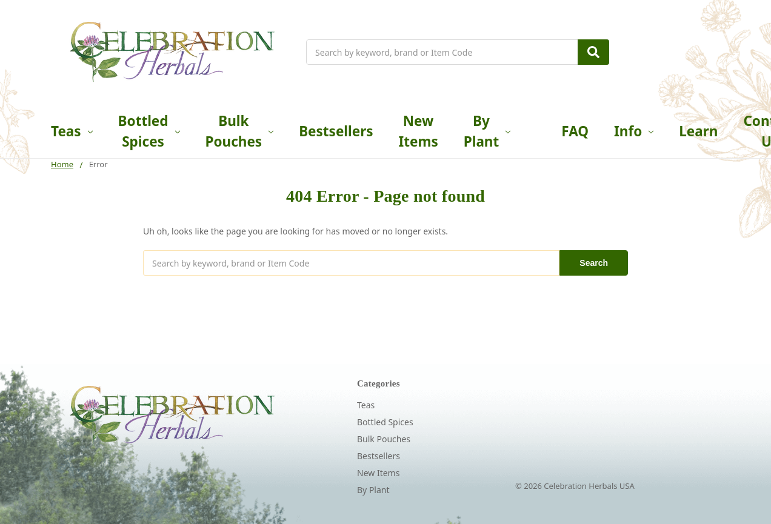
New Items (418, 131)
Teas (72, 131)
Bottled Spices (149, 131)
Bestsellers (336, 131)
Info (633, 131)
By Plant (487, 131)
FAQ (575, 131)
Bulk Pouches (239, 131)
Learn (698, 131)
